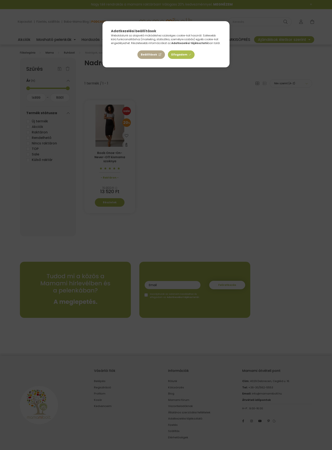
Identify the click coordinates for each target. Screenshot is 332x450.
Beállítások (149, 54)
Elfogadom (179, 54)
